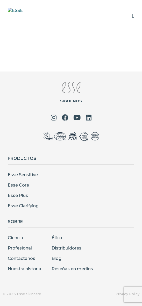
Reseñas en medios (72, 268)
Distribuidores (66, 248)
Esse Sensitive (23, 174)
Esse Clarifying (23, 205)
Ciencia (15, 237)
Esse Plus (18, 195)
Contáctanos (21, 258)
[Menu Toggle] (133, 16)
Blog (56, 258)
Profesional (20, 248)
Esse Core (18, 185)
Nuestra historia (24, 268)
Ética (57, 237)
